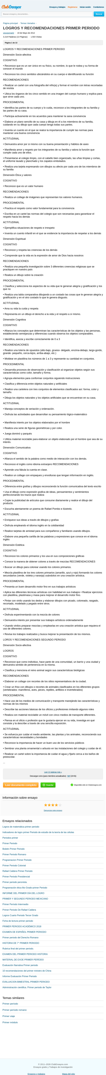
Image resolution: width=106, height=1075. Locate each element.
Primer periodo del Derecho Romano (20, 937)
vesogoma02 (8, 33)
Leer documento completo (20, 785)
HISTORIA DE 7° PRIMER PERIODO (20, 943)
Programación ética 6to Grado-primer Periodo (24, 888)
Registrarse (72, 7)
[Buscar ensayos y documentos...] (47, 13)
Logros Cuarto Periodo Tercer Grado (20, 915)
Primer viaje (8, 1016)
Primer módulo (10, 1022)
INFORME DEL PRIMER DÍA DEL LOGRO (23, 893)
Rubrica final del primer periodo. (18, 948)
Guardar (48, 785)
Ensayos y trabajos (57, 7)
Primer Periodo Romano (14, 854)
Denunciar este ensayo (53, 810)
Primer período (10, 1003)
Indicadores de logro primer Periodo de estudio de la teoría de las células (38, 832)
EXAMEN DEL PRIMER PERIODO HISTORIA (25, 954)
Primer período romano (14, 1010)
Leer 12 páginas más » (53, 772)
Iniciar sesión (85, 7)
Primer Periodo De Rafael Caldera (19, 910)
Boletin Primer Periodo (13, 849)
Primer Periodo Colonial (14, 865)
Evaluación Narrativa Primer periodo (20, 965)
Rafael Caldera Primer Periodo (17, 871)
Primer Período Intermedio (15, 904)
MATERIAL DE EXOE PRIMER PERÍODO (23, 960)
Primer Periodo (9, 843)
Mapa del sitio (68, 1074)
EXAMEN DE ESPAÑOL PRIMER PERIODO (24, 932)
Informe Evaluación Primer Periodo (19, 976)
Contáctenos (98, 7)
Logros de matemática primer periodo (20, 827)
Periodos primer (10, 838)
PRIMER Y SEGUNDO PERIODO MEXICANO (25, 899)
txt (68, 776)
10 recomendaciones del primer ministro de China (26, 971)
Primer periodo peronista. (14, 882)
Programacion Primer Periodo (17, 860)
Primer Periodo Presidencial (16, 876)
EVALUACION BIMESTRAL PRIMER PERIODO (26, 982)
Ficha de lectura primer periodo (17, 921)
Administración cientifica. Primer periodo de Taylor (26, 987)
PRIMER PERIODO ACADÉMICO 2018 (21, 926)
